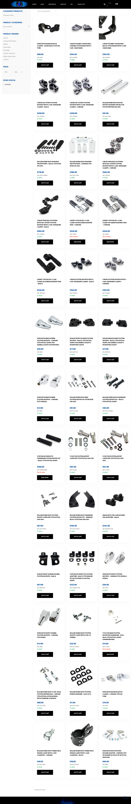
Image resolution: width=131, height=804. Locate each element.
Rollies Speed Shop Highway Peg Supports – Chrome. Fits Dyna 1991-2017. (82, 158)
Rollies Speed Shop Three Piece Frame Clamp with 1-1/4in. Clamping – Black (81, 730)
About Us (63, 4)
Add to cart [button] (46, 63)
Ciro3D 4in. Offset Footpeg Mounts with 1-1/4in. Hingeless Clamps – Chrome (82, 101)
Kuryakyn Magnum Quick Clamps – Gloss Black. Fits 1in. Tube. (48, 44)
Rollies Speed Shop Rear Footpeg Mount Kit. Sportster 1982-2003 (80, 387)
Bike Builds (52, 4)
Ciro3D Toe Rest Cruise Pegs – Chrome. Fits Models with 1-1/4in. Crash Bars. (82, 44)
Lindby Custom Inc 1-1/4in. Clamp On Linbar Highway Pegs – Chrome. (114, 215)
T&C (72, 4)
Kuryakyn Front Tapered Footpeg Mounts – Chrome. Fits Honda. (48, 615)
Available (8, 84)
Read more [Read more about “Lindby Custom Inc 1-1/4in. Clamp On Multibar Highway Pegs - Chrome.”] (78, 234)
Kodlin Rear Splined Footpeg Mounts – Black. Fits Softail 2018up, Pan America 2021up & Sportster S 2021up (114, 332)
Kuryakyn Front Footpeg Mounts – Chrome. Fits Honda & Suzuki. (113, 558)
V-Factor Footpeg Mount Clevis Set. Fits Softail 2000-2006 (114, 444)
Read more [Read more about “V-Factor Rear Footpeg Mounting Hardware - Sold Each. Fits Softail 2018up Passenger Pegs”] (111, 634)
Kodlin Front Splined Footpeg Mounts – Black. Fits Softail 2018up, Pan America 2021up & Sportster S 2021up (81, 332)
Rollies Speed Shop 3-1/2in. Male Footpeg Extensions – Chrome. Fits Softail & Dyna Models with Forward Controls (49, 675)
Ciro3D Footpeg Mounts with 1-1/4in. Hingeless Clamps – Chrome (113, 273)
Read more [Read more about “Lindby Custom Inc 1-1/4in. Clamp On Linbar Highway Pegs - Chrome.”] (111, 234)
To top (125, 797)
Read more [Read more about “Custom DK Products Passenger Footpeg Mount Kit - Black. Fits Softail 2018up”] (45, 463)
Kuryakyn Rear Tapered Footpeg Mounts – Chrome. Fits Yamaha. (48, 387)
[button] (104, 4)
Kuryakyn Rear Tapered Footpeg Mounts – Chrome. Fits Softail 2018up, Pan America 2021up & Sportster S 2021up (48, 332)
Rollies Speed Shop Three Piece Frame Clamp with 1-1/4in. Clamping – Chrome (48, 730)
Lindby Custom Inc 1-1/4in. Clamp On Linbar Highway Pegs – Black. (48, 273)
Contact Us (81, 4)
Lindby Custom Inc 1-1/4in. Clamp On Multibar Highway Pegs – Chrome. (81, 215)
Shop (42, 4)
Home (34, 4)
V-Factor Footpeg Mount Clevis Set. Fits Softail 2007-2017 (81, 444)
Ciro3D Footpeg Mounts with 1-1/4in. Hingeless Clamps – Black (80, 273)
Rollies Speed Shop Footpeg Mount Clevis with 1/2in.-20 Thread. (81, 615)
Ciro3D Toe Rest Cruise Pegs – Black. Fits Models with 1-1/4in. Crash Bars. (114, 44)
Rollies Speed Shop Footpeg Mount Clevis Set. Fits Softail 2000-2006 (48, 501)
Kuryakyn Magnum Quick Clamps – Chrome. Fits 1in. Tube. (114, 673)
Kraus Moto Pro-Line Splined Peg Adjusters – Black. (112, 501)
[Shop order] (46, 11)
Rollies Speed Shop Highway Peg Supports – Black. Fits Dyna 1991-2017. (49, 158)
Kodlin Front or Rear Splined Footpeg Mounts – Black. (48, 558)
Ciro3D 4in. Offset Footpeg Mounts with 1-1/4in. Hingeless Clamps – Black (48, 101)
